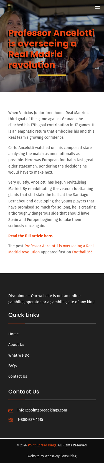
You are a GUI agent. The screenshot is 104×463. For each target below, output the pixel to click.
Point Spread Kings (42, 445)
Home (13, 334)
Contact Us (17, 376)
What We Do (18, 355)
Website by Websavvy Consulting (51, 456)
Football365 (82, 252)
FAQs (12, 366)
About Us (16, 344)
